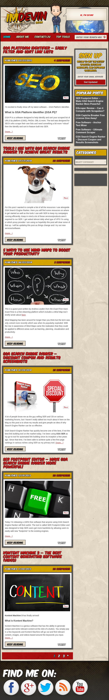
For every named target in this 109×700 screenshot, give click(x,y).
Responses (62, 60)
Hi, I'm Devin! (86, 15)
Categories (80, 157)
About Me (22, 37)
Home (7, 37)
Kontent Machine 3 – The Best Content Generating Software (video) (32, 556)
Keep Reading (15, 138)
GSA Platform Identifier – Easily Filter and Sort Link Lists (35, 49)
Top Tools (63, 37)
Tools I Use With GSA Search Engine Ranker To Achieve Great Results (36, 149)
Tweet (62, 138)
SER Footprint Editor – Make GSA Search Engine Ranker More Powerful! (35, 462)
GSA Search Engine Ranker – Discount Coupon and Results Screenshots (31, 357)
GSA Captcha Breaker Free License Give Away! (90, 116)
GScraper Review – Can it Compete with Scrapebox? (90, 109)
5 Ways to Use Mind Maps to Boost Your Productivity (36, 251)
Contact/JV (43, 37)
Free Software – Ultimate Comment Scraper (89, 131)
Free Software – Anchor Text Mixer (88, 124)
